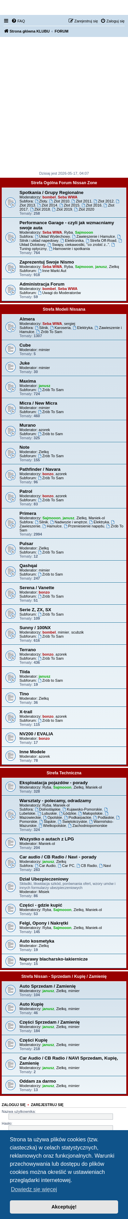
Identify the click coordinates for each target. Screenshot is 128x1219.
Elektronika (71, 240)
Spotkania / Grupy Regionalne (51, 192)
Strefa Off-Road (101, 240)
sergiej (69, 324)
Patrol (25, 491)
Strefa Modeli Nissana (64, 309)
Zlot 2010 (59, 201)
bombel (49, 197)
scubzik (77, 632)
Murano (27, 425)
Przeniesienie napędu (84, 526)
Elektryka (83, 328)
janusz (101, 267)
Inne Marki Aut (52, 271)
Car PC (66, 866)
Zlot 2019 (62, 209)
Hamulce (51, 526)
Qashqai (28, 565)
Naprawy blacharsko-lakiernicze (53, 959)
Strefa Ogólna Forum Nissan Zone (64, 182)
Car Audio (45, 866)
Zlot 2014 (47, 205)
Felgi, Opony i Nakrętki (43, 923)
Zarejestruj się (47, 1105)
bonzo (47, 474)
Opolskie (52, 817)
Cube (25, 345)
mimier (44, 350)
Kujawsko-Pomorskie (82, 809)
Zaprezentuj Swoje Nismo (46, 262)
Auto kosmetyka (36, 941)
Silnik (41, 328)
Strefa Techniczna (64, 773)
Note (24, 447)
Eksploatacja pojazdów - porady (53, 782)
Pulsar (26, 543)
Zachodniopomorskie (87, 826)
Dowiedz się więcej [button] (34, 1189)
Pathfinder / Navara (39, 469)
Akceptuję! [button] (64, 1207)
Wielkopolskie (52, 826)
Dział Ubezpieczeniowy (44, 879)
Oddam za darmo (37, 1081)
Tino (24, 693)
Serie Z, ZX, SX (35, 609)
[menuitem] (18, 21)
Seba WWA (67, 197)
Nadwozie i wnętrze (68, 522)
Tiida (24, 671)
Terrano (27, 649)
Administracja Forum (42, 284)
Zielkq (114, 267)
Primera (27, 513)
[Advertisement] (64, 104)
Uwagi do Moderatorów (59, 293)
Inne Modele (32, 751)
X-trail (25, 711)
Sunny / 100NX (35, 627)
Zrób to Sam (50, 434)
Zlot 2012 (104, 201)
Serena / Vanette (36, 587)
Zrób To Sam (49, 332)
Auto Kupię (31, 1004)
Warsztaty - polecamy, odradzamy (55, 800)
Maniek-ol (96, 518)
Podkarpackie (77, 817)
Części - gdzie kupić (40, 905)
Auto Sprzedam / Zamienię (47, 986)
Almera (27, 319)
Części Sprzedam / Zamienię (49, 1022)
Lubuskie (47, 813)
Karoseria (60, 328)
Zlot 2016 (92, 205)
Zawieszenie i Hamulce (93, 236)
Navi (105, 866)
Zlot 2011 (81, 201)
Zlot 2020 (84, 209)
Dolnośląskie (47, 809)
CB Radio (86, 866)
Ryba (68, 232)
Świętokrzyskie (72, 821)
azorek (44, 430)
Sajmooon (84, 232)
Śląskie (47, 821)
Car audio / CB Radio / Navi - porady (58, 856)
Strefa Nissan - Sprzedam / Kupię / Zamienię (63, 976)
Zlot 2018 (40, 209)
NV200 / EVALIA (36, 733)
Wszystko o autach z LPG (46, 838)
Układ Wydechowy (52, 236)
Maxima (27, 381)
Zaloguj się (14, 1105)
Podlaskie (103, 817)
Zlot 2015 (69, 205)
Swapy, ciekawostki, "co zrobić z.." (78, 245)
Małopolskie (91, 813)
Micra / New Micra (38, 403)
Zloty (41, 201)
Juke (24, 363)
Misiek (44, 892)
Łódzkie (67, 813)
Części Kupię (33, 1040)
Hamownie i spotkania (69, 249)
